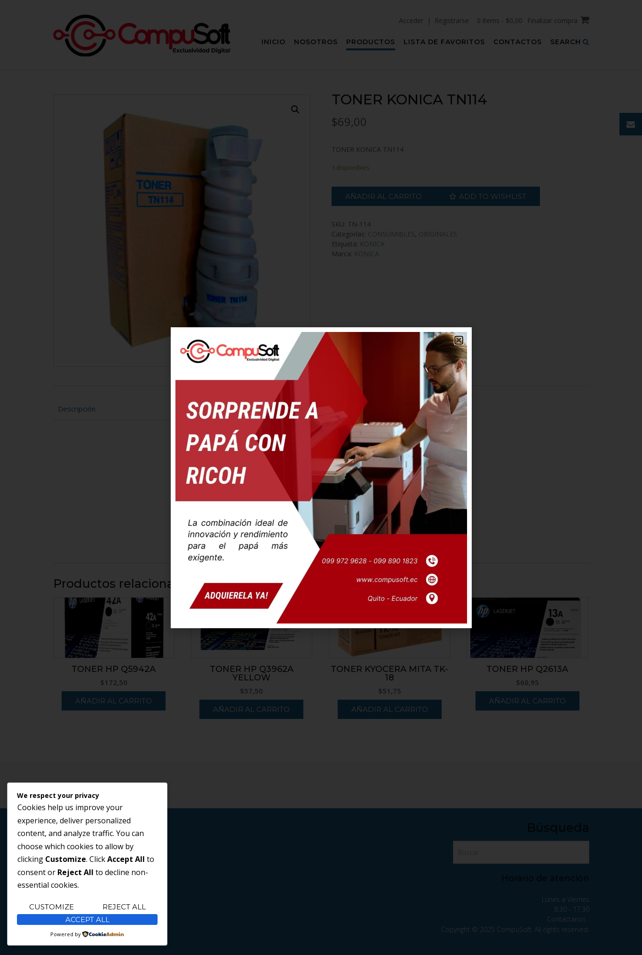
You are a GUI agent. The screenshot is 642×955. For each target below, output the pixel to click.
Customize (51, 906)
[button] (458, 340)
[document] (321, 477)
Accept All (87, 919)
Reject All (124, 906)
